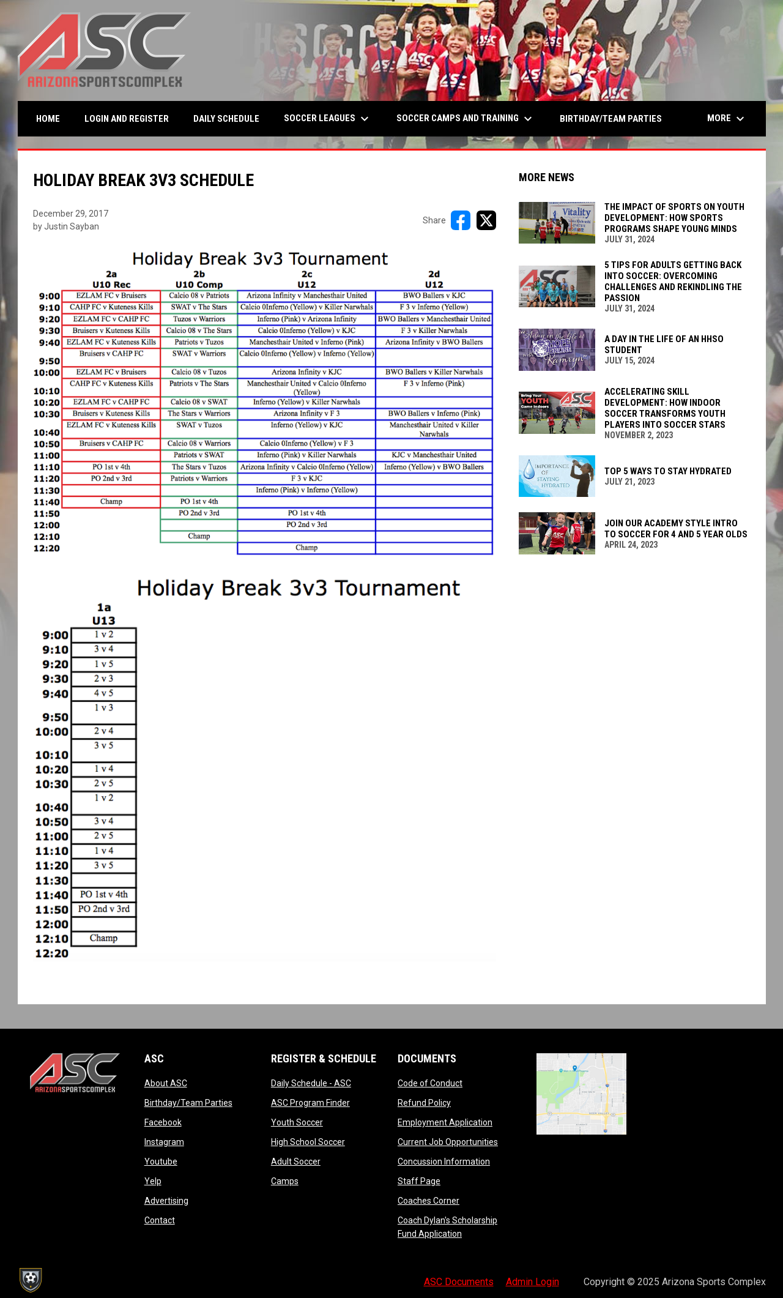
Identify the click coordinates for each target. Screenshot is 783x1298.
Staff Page (419, 1181)
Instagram (164, 1142)
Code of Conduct (430, 1083)
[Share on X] (486, 220)
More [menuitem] (727, 118)
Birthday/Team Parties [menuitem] (611, 118)
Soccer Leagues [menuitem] (328, 118)
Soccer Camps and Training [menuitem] (465, 118)
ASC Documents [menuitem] (459, 1282)
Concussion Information (444, 1161)
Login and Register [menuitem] (131, 118)
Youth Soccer (297, 1122)
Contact (159, 1220)
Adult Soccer (296, 1161)
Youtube (160, 1161)
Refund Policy (424, 1103)
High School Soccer (308, 1142)
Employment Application (445, 1122)
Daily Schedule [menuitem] (226, 118)
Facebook (163, 1122)
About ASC (165, 1083)
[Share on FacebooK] (460, 220)
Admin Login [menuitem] (532, 1282)
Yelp (152, 1181)
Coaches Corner (428, 1201)
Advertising (166, 1201)
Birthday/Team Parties (188, 1103)
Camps (285, 1181)
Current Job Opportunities (448, 1142)
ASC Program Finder (310, 1103)
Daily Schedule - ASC (311, 1083)
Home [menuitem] (48, 118)
